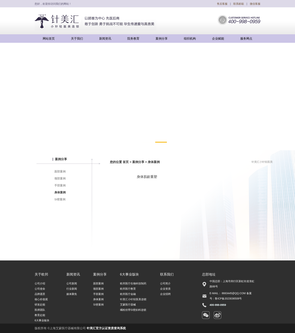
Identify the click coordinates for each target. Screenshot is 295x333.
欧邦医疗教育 (128, 288)
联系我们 (167, 274)
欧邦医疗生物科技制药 (133, 283)
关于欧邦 (41, 274)
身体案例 (60, 192)
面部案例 (60, 171)
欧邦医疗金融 (128, 293)
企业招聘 (165, 293)
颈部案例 (60, 178)
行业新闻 (71, 288)
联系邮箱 (238, 3)
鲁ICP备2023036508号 (228, 298)
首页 (126, 162)
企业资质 (165, 288)
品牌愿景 (40, 293)
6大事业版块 (129, 274)
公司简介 (165, 283)
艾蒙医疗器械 (128, 304)
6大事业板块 (42, 320)
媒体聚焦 (71, 293)
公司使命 (40, 288)
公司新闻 (71, 283)
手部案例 (60, 185)
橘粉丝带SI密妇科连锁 (133, 309)
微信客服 (255, 3)
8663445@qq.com (234, 293)
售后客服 (222, 3)
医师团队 (40, 309)
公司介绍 (40, 283)
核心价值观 (41, 299)
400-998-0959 (218, 304)
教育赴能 (40, 315)
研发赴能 (40, 304)
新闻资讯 (73, 274)
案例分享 (138, 162)
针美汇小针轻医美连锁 (133, 299)
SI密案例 (59, 199)
